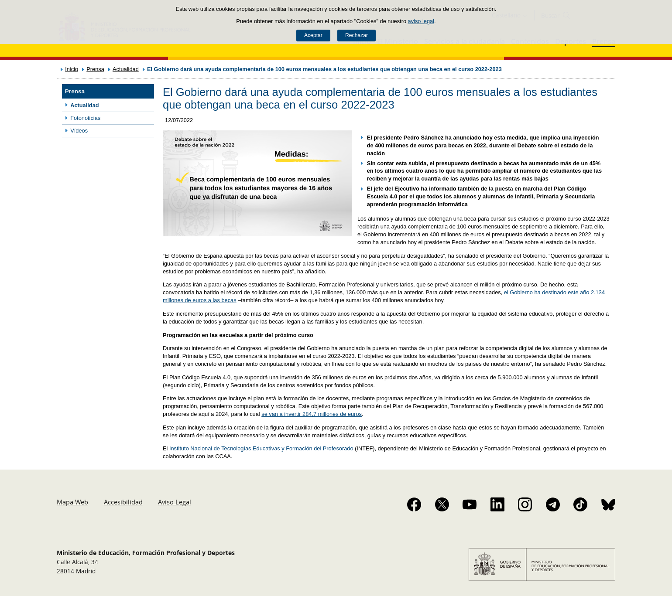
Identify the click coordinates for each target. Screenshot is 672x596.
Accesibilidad (123, 501)
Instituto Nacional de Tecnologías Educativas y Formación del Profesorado (261, 448)
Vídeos (79, 130)
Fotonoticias (85, 118)
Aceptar (313, 35)
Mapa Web (72, 501)
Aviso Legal (174, 501)
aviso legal (421, 21)
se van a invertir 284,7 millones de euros (311, 414)
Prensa (95, 69)
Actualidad (126, 69)
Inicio (71, 69)
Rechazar (356, 35)
